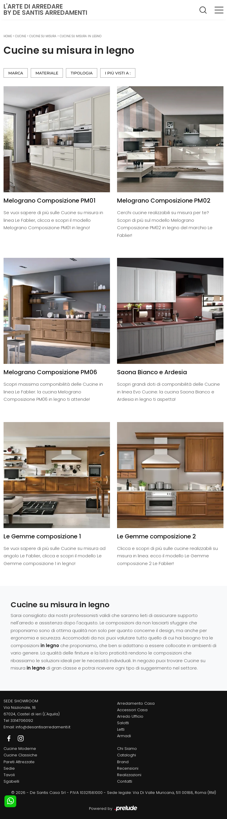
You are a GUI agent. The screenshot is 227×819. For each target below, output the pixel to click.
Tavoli (9, 775)
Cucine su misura (42, 36)
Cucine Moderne (20, 748)
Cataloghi (126, 755)
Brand (123, 762)
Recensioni (127, 768)
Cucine (20, 36)
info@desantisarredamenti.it (43, 727)
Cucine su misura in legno (80, 36)
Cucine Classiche (20, 755)
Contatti (124, 781)
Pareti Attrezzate (19, 762)
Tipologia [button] (82, 73)
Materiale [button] (46, 73)
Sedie (9, 768)
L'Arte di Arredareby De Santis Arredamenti (45, 9)
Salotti (123, 723)
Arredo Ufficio (130, 716)
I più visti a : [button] (118, 73)
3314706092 (21, 720)
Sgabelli (11, 781)
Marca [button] (15, 73)
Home (8, 36)
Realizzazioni (129, 775)
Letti (120, 729)
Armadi (124, 736)
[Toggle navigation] (219, 10)
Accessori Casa (132, 710)
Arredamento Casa (136, 703)
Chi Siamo (127, 748)
